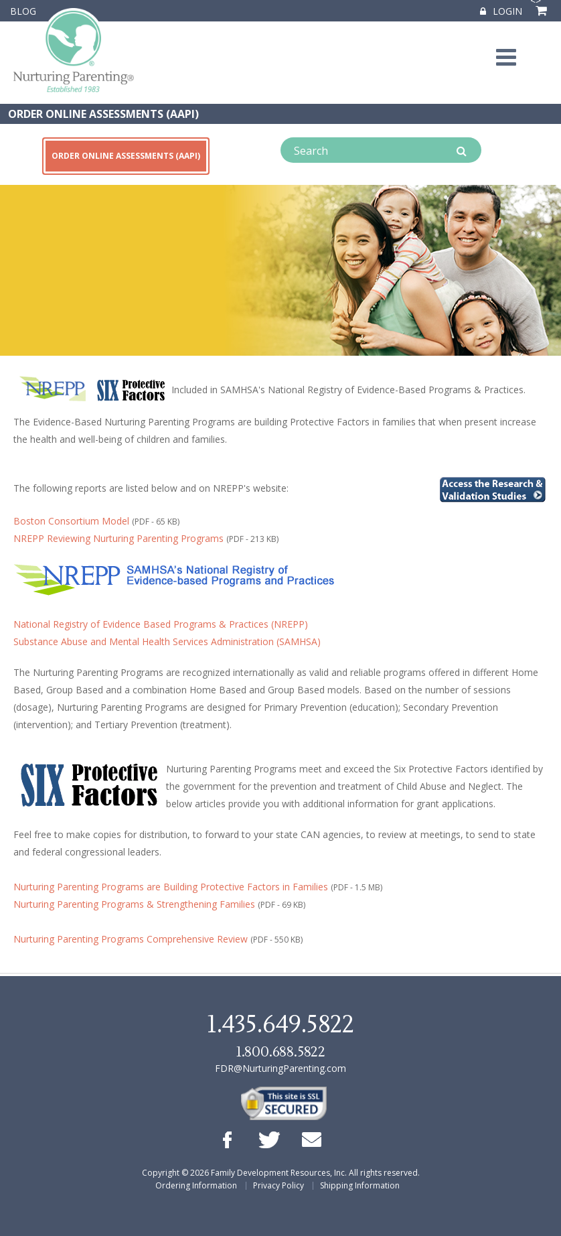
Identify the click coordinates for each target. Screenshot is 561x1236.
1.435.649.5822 (280, 1025)
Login (501, 11)
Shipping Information (360, 1185)
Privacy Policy (278, 1185)
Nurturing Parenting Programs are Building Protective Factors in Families (170, 886)
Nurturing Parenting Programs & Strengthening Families (134, 904)
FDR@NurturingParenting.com (280, 1068)
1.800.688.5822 (280, 1052)
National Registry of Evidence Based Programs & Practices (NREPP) (160, 624)
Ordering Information (196, 1185)
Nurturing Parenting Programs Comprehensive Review (130, 939)
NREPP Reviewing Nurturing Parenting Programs (118, 538)
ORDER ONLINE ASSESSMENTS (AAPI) (103, 114)
